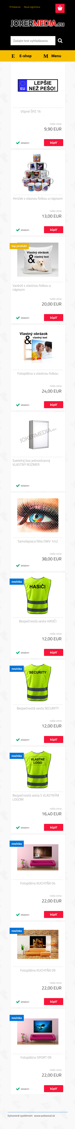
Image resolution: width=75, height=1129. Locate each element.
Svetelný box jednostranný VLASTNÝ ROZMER (31, 463)
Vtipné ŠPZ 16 (31, 111)
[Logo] (37, 23)
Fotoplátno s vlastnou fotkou (37, 373)
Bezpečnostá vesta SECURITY (38, 708)
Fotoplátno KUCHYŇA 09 (38, 970)
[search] (60, 40)
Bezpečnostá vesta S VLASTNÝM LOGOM (36, 797)
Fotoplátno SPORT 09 (36, 1057)
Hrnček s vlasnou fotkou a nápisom (38, 198)
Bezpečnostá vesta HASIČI (37, 621)
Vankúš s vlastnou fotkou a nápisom (32, 288)
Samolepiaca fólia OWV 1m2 (38, 541)
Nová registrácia (32, 7)
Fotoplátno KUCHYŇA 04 (38, 883)
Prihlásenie (15, 7)
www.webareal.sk (44, 1115)
